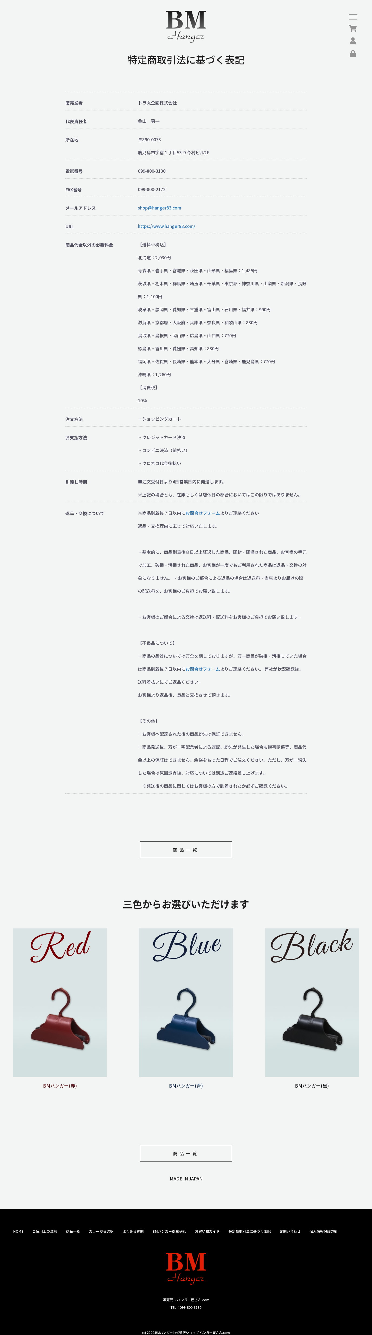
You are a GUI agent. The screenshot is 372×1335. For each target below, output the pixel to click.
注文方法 (74, 419)
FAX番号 (73, 189)
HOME (18, 1231)
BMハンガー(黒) (312, 1082)
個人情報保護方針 (324, 1231)
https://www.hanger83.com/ (166, 226)
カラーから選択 (101, 1231)
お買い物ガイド (207, 1231)
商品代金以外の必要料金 (89, 245)
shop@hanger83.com (159, 207)
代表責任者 (76, 121)
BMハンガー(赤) (60, 1082)
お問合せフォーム (202, 513)
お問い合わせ (290, 1231)
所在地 (71, 140)
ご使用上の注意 (44, 1231)
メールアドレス (80, 208)
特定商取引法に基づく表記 (249, 1231)
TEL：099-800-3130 (186, 1307)
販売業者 (74, 103)
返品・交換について (84, 513)
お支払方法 (76, 437)
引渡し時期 (76, 482)
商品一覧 (186, 849)
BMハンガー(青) (186, 1082)
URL (69, 226)
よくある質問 (133, 1231)
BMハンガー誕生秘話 (169, 1231)
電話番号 (74, 171)
